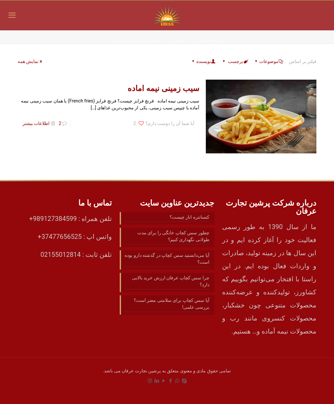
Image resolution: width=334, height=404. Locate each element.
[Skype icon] (184, 381)
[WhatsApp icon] (177, 381)
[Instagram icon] (149, 381)
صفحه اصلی (208, 39)
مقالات (178, 39)
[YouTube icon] (163, 381)
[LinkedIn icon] (156, 381)
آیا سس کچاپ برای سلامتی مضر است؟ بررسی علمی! (171, 304)
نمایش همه (30, 61)
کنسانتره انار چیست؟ (189, 217)
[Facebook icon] (170, 381)
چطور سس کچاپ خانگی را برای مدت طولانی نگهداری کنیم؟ (173, 236)
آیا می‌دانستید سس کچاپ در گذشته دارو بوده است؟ (167, 259)
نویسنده (203, 61)
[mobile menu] (12, 15)
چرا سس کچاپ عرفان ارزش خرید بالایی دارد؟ (170, 281)
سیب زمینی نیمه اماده (163, 88)
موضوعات (268, 61)
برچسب (234, 61)
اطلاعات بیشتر (36, 123)
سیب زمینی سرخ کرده (137, 39)
